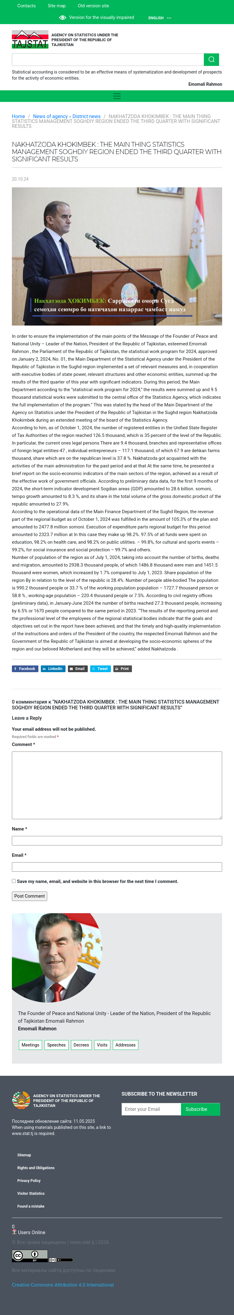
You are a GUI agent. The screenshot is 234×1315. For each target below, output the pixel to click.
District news (87, 116)
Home (18, 116)
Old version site (93, 6)
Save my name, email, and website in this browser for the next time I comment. (98, 881)
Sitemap (24, 1155)
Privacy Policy (29, 1181)
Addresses (125, 1045)
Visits (102, 1045)
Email (19, 855)
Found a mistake (30, 1206)
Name (19, 829)
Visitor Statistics (30, 1193)
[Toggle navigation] (117, 96)
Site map (57, 6)
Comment (23, 744)
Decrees (81, 1045)
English (159, 18)
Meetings (30, 1045)
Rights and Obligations (36, 1168)
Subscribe (201, 1109)
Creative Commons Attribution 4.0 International (63, 1285)
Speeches (56, 1045)
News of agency (50, 116)
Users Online (28, 1229)
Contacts (26, 6)
